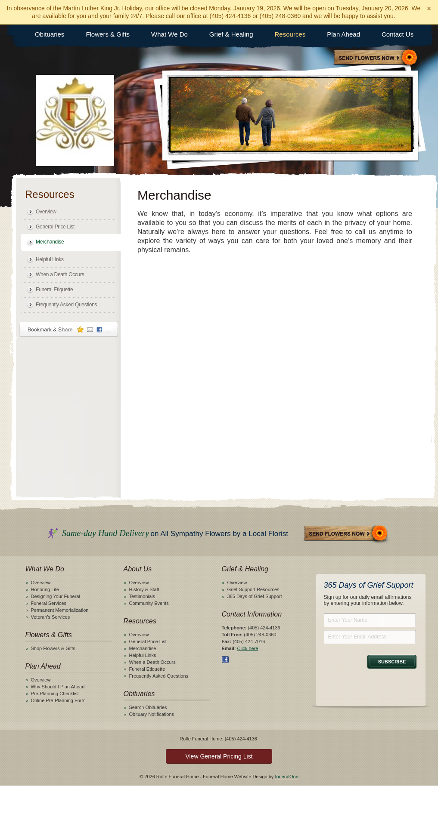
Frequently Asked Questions (66, 305)
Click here (247, 648)
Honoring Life (45, 589)
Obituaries (49, 34)
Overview (46, 212)
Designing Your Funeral (55, 596)
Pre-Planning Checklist (55, 693)
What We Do (169, 34)
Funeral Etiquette (54, 290)
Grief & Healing (231, 34)
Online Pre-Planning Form (58, 700)
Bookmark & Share (68, 329)
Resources (290, 34)
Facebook (225, 659)
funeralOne (286, 776)
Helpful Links (50, 259)
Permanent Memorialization (60, 610)
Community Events (149, 603)
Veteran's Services (50, 617)
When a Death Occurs (60, 274)
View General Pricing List (218, 756)
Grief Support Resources (253, 589)
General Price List (55, 227)
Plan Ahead (343, 34)
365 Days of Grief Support (254, 596)
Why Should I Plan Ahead (58, 686)
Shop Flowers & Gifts (53, 648)
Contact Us (397, 34)
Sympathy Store (376, 58)
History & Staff (144, 589)
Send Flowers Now (346, 534)
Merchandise (50, 242)
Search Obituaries (148, 707)
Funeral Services (49, 603)
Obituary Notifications (151, 714)
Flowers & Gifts (108, 34)
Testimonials (142, 596)
